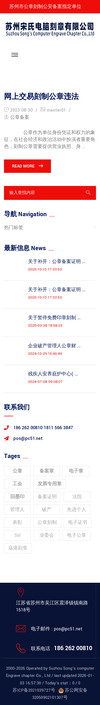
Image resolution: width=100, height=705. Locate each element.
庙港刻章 (17, 548)
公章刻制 (47, 522)
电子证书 (77, 522)
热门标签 (13, 227)
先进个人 (76, 509)
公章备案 (19, 117)
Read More (27, 166)
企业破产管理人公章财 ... (54, 346)
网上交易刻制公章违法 (41, 97)
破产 (46, 509)
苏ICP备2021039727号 (34, 690)
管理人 (17, 509)
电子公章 (76, 535)
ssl (17, 535)
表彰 (17, 522)
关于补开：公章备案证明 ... (56, 261)
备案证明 (47, 497)
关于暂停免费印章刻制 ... (54, 318)
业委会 (46, 535)
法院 (77, 497)
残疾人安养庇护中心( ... (53, 374)
